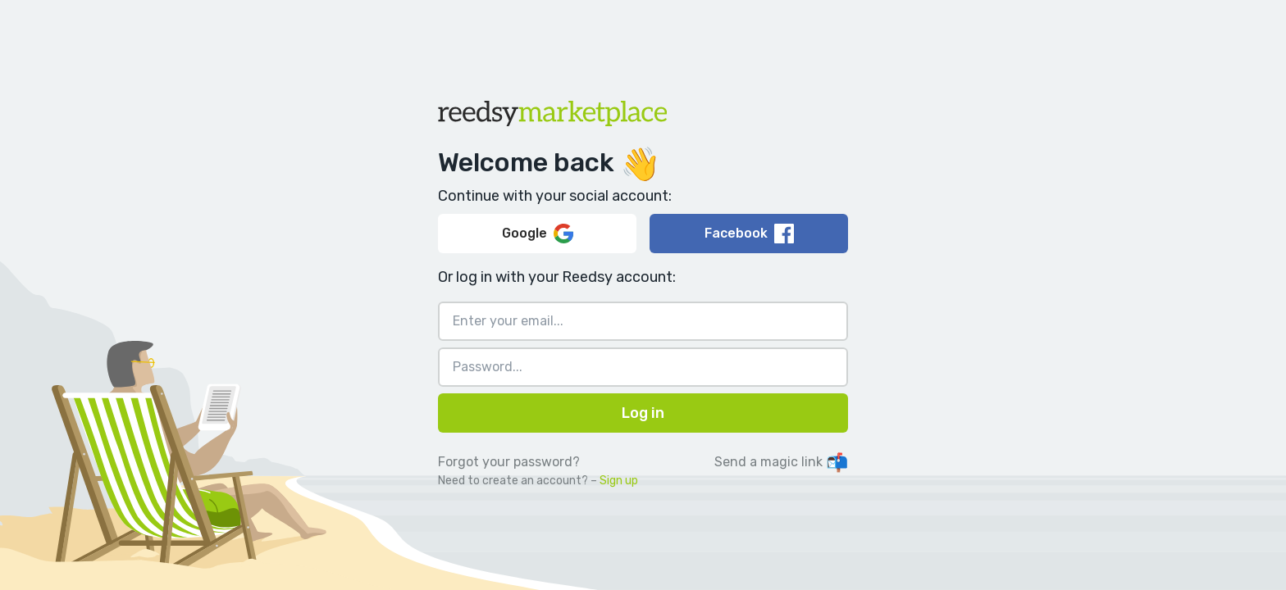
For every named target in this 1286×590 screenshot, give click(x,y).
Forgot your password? (509, 462)
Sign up (619, 481)
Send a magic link (781, 462)
